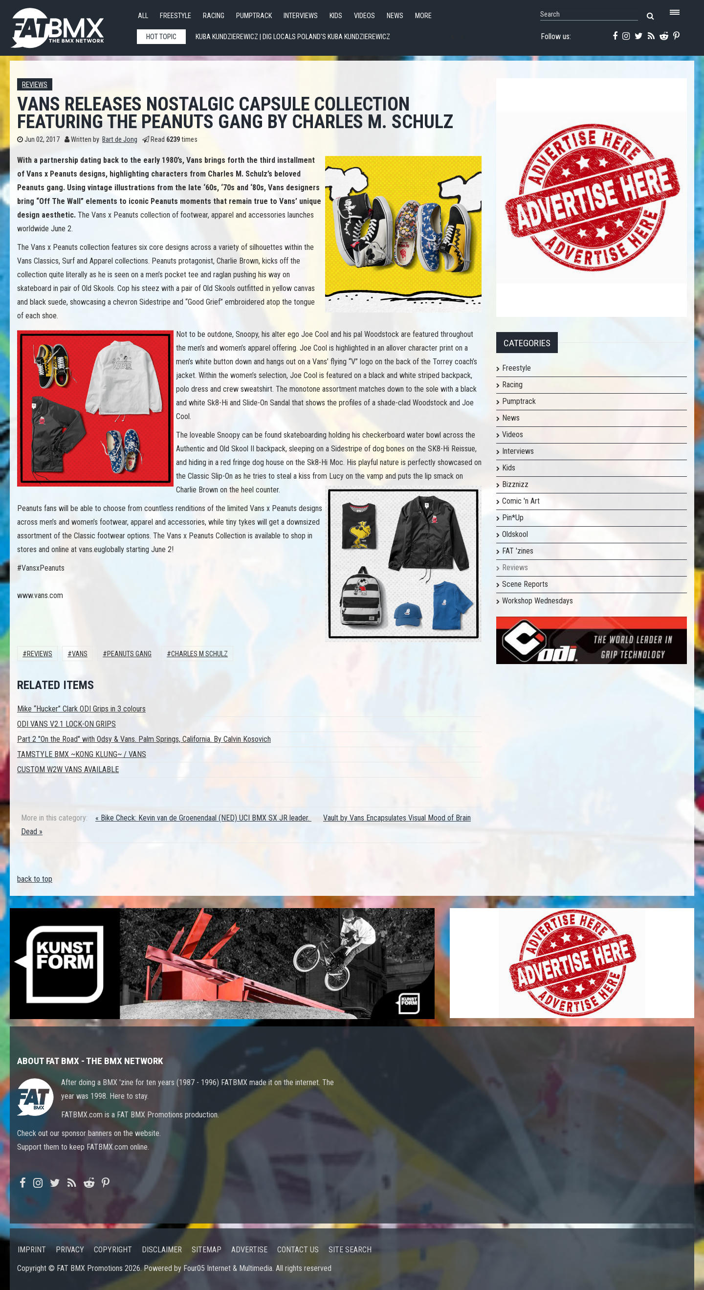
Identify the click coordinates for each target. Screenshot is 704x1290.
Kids (336, 16)
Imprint (32, 1249)
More (423, 16)
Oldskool (515, 534)
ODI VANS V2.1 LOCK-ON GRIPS (66, 724)
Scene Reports (525, 584)
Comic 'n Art (521, 501)
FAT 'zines (517, 551)
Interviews (301, 16)
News (395, 16)
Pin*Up (513, 517)
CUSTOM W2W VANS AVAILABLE (68, 769)
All (143, 16)
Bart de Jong (119, 139)
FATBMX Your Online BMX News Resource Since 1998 (68, 25)
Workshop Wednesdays (537, 600)
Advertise (249, 1249)
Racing (213, 16)
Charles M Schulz (199, 654)
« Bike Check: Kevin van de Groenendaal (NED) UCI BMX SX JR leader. (203, 818)
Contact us (298, 1249)
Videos (364, 16)
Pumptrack (254, 16)
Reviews (34, 85)
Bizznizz (515, 484)
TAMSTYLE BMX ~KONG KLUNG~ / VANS (81, 754)
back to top (34, 879)
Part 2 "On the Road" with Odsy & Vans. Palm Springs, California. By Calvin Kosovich (144, 739)
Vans (80, 654)
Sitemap (206, 1249)
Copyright (113, 1249)
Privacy (70, 1249)
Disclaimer (162, 1249)
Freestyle (175, 16)
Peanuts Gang (129, 654)
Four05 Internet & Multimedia (227, 1268)
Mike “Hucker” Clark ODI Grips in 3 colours (81, 708)
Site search (350, 1249)
